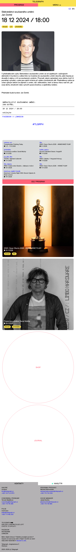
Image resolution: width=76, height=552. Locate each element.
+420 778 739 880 (46, 504)
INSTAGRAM (6, 532)
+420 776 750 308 (46, 493)
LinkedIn (19, 117)
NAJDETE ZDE (21, 541)
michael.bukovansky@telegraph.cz (51, 491)
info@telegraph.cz (8, 491)
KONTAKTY (19, 483)
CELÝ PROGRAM (38, 182)
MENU (56, 5)
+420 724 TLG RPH (8, 493)
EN (73, 9)
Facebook (6, 117)
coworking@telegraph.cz (10, 502)
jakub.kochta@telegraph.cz (49, 502)
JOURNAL (38, 441)
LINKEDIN (5, 533)
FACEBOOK (5, 530)
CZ (70, 9)
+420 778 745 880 (7, 504)
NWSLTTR (58, 483)
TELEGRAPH (38, 1)
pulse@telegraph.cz (8, 512)
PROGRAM (19, 5)
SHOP (38, 367)
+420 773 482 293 (7, 514)
